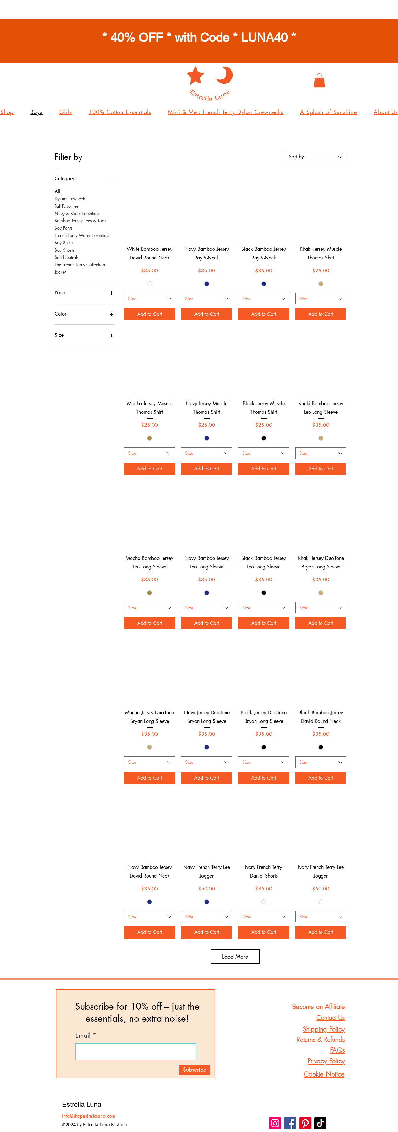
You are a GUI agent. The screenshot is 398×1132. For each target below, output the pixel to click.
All (57, 191)
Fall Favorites (66, 205)
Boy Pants (64, 227)
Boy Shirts (64, 242)
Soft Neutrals (67, 257)
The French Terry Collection (80, 264)
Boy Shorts (64, 249)
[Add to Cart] (149, 314)
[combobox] (315, 157)
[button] (319, 80)
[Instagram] (275, 1123)
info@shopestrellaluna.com (88, 1116)
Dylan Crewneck (70, 198)
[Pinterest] (305, 1123)
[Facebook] (290, 1123)
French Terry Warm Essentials (82, 235)
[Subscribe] (194, 1070)
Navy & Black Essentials (77, 213)
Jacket (60, 271)
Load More (235, 956)
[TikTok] (320, 1123)
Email (83, 1035)
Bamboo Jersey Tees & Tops (80, 220)
